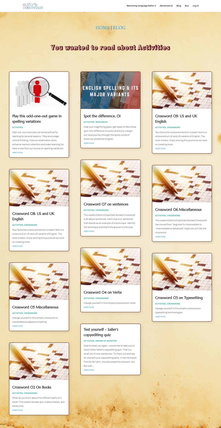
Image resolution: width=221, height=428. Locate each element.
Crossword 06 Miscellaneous (178, 209)
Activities (17, 127)
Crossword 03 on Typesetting (179, 298)
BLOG (119, 28)
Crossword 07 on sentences (106, 204)
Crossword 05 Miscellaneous (35, 307)
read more (17, 152)
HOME (102, 28)
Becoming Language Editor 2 (141, 6)
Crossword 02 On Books (31, 387)
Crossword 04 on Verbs (103, 292)
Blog (179, 6)
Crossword (30, 225)
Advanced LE (166, 6)
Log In (196, 6)
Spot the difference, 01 (102, 116)
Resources (101, 122)
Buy (187, 6)
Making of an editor (106, 340)
